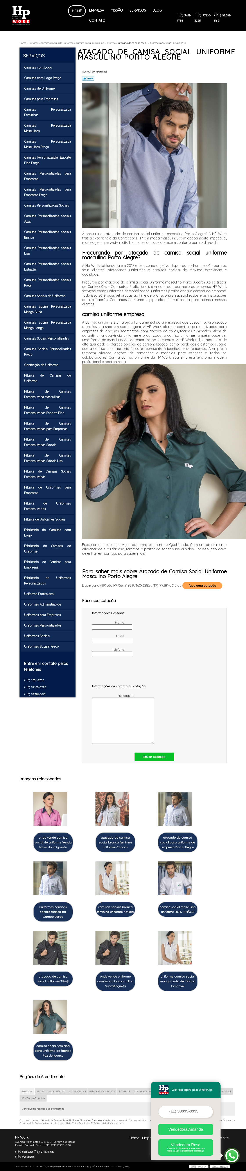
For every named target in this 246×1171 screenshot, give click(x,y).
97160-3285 (38, 687)
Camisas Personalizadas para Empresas (47, 176)
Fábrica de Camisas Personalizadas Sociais (47, 442)
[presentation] (120, 672)
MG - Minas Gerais (145, 1091)
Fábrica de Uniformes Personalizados (47, 506)
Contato (97, 20)
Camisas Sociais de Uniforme (45, 296)
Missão (117, 10)
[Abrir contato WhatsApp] (232, 1155)
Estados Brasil (77, 1091)
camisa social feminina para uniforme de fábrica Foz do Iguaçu (53, 1051)
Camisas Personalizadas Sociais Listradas (47, 266)
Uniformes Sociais (37, 636)
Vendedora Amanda (185, 1129)
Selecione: (27, 1091)
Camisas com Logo (38, 67)
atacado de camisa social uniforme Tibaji (52, 978)
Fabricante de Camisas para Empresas (47, 564)
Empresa (96, 10)
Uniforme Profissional (39, 594)
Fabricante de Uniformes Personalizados (47, 580)
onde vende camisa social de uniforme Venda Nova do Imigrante (53, 842)
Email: (109, 638)
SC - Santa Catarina (33, 1098)
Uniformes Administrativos (43, 604)
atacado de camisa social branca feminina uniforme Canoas (115, 842)
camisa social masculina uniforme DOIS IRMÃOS (178, 909)
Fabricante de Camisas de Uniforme (47, 548)
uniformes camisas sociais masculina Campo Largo (53, 912)
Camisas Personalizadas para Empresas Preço (47, 192)
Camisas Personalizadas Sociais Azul (47, 218)
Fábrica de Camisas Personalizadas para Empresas (47, 426)
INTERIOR (124, 1091)
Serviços (137, 10)
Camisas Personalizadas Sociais (47, 205)
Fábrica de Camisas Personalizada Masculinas (47, 394)
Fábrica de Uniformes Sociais (45, 519)
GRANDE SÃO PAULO (102, 1091)
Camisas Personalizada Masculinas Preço (47, 144)
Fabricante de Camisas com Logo (47, 532)
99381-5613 (38, 694)
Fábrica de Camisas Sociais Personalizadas (47, 474)
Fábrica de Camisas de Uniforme (47, 378)
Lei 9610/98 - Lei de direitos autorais (105, 1123)
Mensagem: (113, 719)
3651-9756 (37, 680)
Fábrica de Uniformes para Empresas (47, 490)
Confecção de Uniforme (41, 365)
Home (77, 11)
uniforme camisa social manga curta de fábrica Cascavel (177, 981)
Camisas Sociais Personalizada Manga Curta (47, 309)
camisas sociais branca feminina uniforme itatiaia (115, 909)
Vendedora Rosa (185, 1147)
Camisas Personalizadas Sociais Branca (47, 234)
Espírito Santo (57, 1091)
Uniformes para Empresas (43, 615)
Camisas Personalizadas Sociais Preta (47, 282)
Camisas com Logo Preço (43, 78)
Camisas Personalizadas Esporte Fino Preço (47, 160)
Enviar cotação (154, 757)
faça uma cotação (202, 586)
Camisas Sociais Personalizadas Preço (47, 351)
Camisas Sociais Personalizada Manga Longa (47, 325)
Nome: (109, 625)
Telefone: (109, 652)
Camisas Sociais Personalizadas (47, 338)
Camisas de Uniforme (40, 88)
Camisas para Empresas (41, 99)
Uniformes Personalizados (43, 625)
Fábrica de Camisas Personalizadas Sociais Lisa (47, 458)
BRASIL (40, 1091)
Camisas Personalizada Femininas (47, 112)
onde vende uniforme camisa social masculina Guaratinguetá (115, 981)
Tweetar (88, 78)
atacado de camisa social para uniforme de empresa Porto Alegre (177, 842)
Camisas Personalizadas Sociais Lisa (47, 250)
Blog (157, 10)
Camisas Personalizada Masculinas (47, 128)
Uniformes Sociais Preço (42, 646)
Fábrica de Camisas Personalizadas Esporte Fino (47, 410)
